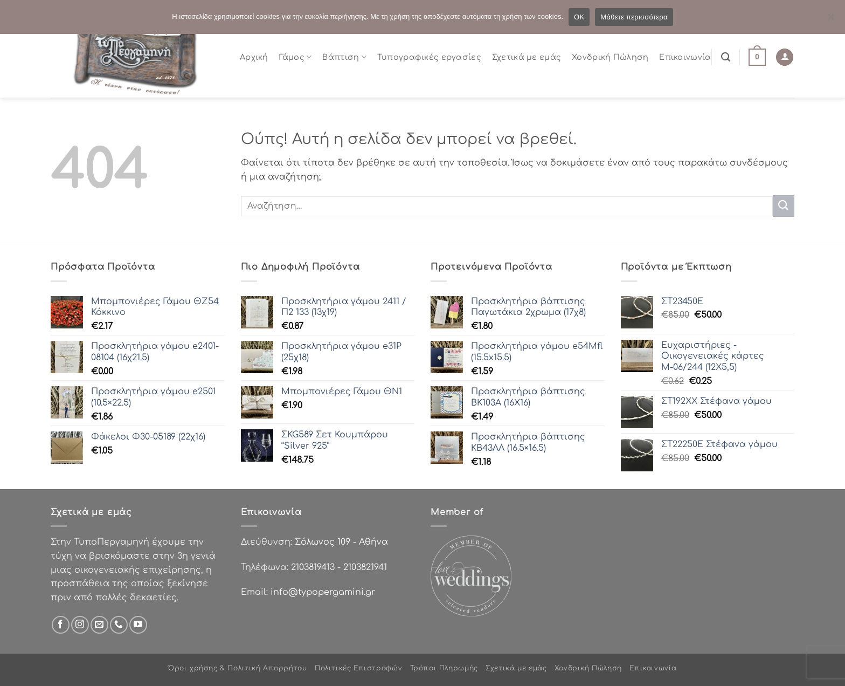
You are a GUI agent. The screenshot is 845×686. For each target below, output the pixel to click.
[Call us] (119, 625)
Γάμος (295, 57)
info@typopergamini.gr (323, 592)
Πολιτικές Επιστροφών (358, 668)
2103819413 (313, 567)
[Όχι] (830, 20)
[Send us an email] (99, 625)
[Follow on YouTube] (138, 625)
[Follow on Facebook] (61, 625)
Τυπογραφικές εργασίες (429, 57)
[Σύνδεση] (784, 57)
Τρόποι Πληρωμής (444, 668)
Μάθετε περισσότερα (633, 17)
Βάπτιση (344, 57)
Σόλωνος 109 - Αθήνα (341, 542)
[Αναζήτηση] (725, 57)
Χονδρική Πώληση (610, 57)
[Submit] (783, 205)
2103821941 (365, 567)
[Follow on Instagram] (80, 625)
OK (579, 17)
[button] (757, 57)
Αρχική (254, 57)
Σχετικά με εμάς (526, 57)
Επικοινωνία (685, 57)
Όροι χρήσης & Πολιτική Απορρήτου (237, 668)
